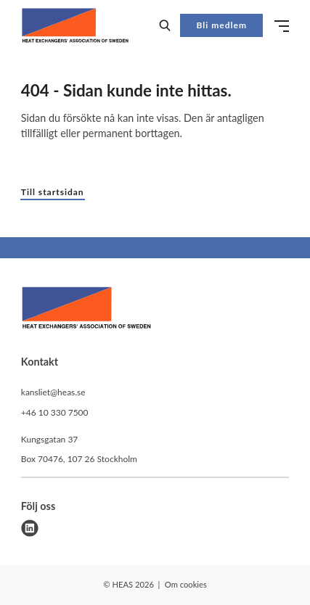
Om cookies (186, 584)
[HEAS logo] (86, 310)
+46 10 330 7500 (55, 412)
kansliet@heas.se (53, 392)
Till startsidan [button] (52, 191)
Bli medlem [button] (222, 25)
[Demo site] (75, 25)
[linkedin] (29, 528)
